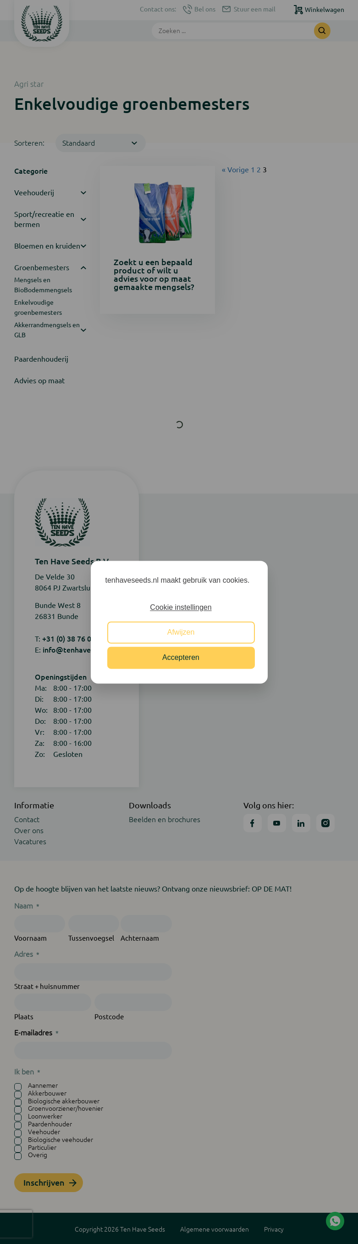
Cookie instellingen (180, 607)
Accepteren (180, 657)
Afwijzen (181, 632)
